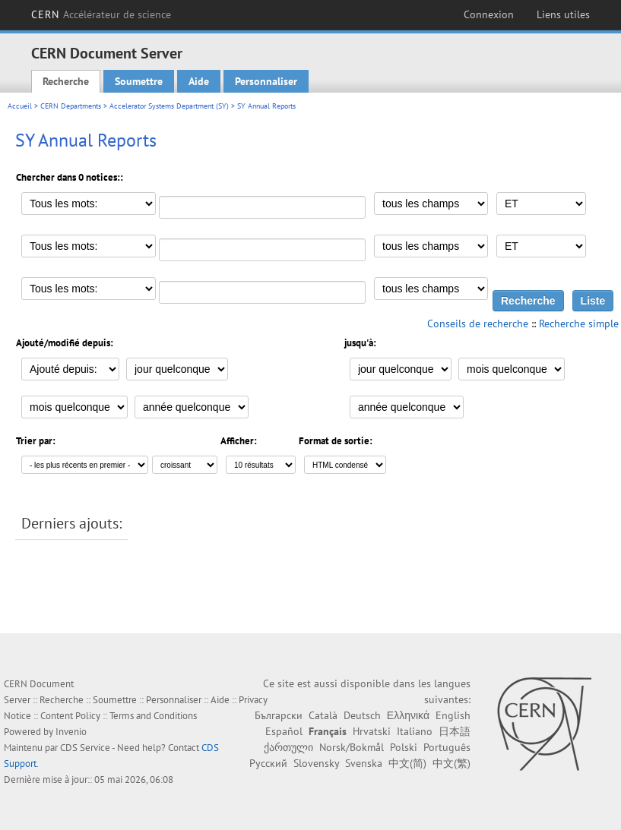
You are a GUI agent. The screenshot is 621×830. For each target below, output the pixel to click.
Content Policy (70, 715)
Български (279, 715)
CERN (101, 14)
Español (284, 731)
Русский (268, 763)
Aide (199, 81)
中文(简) (407, 763)
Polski (403, 747)
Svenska (363, 763)
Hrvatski (372, 731)
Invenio (71, 731)
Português (447, 747)
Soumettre (139, 81)
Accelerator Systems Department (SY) (169, 106)
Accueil (20, 106)
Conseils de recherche (477, 323)
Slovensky (316, 763)
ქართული (288, 747)
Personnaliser (266, 81)
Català (323, 715)
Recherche (66, 81)
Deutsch (362, 715)
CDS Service (85, 747)
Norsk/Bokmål (351, 747)
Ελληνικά (408, 715)
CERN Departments (70, 106)
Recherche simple (579, 323)
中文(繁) (451, 763)
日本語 (455, 731)
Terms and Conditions (153, 715)
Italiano (414, 731)
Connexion (489, 14)
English (453, 715)
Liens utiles (563, 14)
